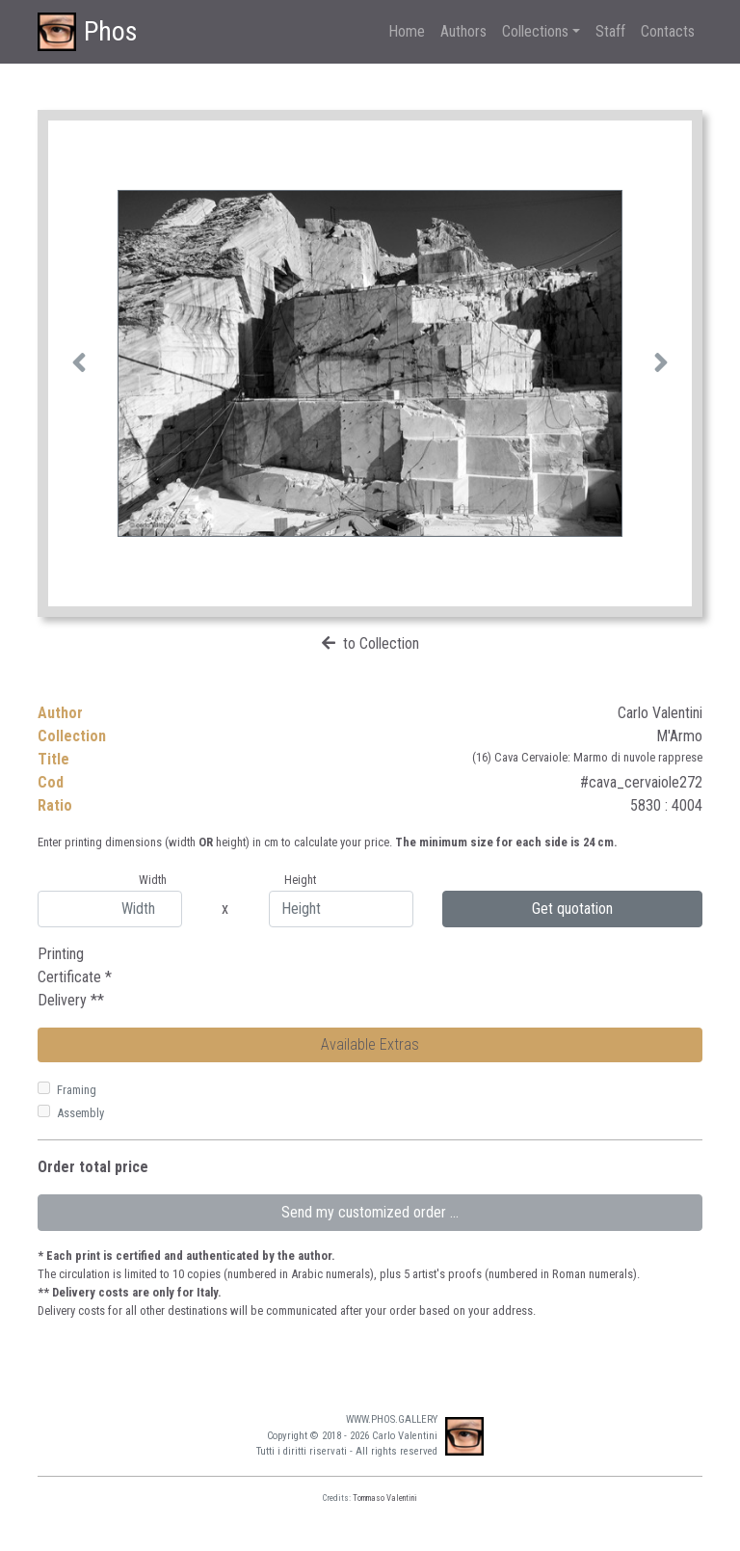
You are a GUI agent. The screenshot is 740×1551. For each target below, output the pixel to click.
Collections (535, 31)
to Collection (381, 643)
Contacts (668, 31)
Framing (76, 1090)
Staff (610, 31)
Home (406, 31)
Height (300, 879)
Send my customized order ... (370, 1212)
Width (153, 879)
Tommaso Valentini (385, 1498)
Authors (463, 31)
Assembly (80, 1113)
